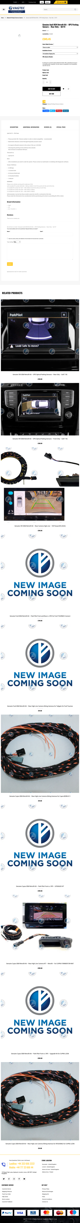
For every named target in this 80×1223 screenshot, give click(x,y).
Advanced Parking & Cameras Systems (15, 18)
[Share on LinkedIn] (66, 111)
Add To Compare (68, 89)
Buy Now (51, 94)
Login (42, 2)
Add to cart (51, 89)
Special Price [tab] (60, 127)
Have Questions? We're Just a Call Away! (19, 1160)
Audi (47, 30)
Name (8, 231)
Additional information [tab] (31, 127)
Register (47, 2)
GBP (23, 2)
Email (41, 231)
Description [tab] (14, 127)
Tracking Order (32, 2)
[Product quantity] (46, 82)
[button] (4, 9)
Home (2, 18)
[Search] (75, 9)
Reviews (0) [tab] (48, 127)
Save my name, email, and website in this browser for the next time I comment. (26, 238)
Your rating (10, 242)
